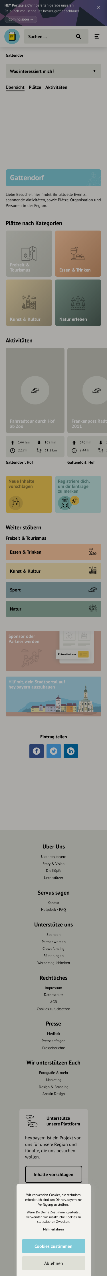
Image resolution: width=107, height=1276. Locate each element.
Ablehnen (53, 1263)
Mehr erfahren (53, 1229)
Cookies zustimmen (53, 1246)
